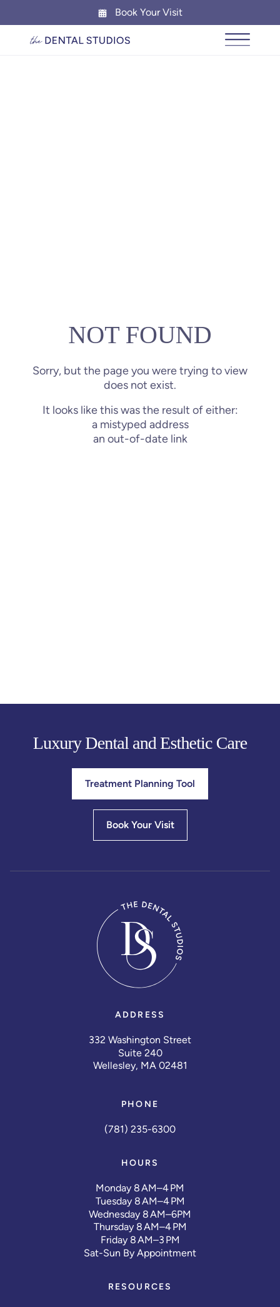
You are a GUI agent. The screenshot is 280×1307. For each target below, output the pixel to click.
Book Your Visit (140, 12)
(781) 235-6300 (140, 1129)
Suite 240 (140, 1053)
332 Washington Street (140, 1040)
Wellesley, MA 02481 (140, 1065)
